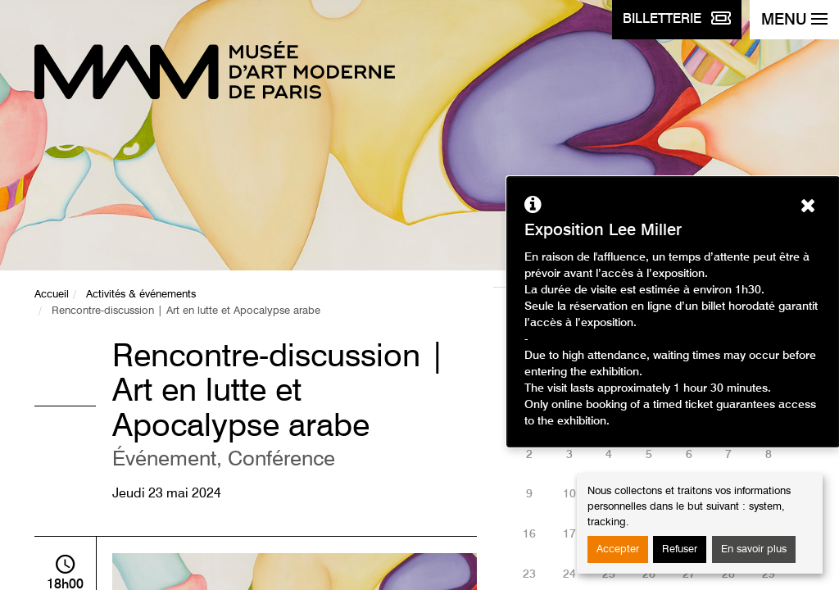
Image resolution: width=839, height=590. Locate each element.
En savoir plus (754, 549)
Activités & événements (141, 294)
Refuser (679, 549)
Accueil (51, 294)
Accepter (617, 549)
